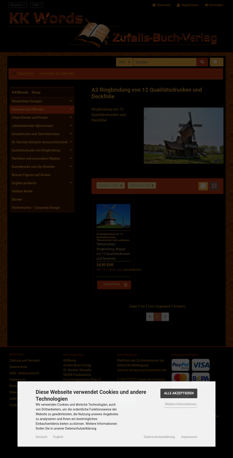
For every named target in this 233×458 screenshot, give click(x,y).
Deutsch (41, 437)
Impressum (189, 437)
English (58, 437)
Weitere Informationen (180, 404)
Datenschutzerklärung (159, 437)
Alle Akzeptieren (179, 393)
